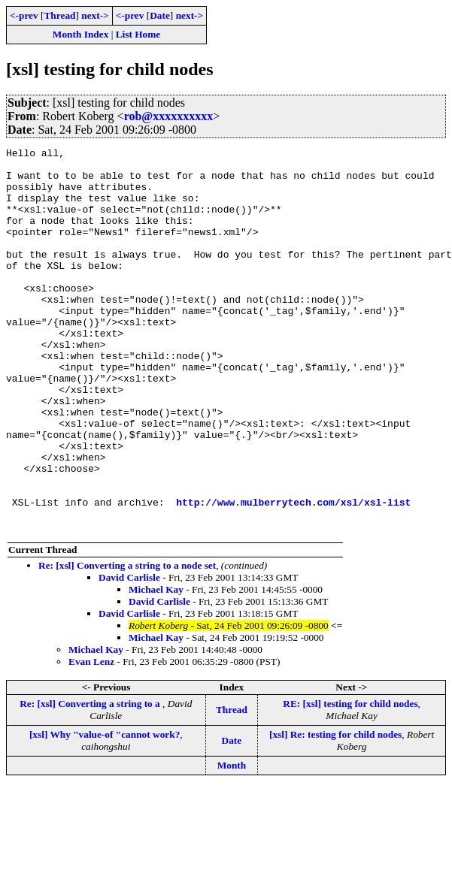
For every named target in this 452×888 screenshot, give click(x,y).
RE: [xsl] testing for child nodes (350, 780)
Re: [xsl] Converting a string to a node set (127, 642)
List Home (138, 34)
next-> (94, 15)
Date (160, 15)
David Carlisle (129, 654)
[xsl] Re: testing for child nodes (335, 811)
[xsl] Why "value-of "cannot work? (104, 811)
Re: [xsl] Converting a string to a (91, 780)
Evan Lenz (91, 738)
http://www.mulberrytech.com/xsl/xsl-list (293, 574)
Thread (59, 15)
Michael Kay (156, 666)
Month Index (80, 34)
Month (232, 841)
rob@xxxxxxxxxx (169, 116)
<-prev (24, 15)
